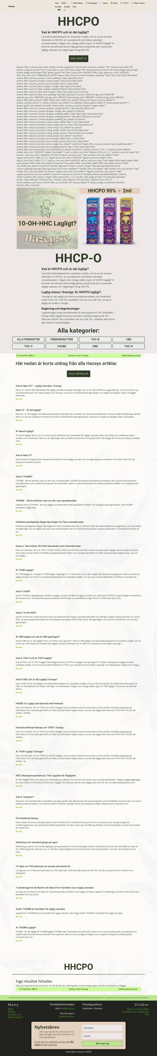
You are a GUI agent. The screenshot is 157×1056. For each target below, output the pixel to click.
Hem (57, 3)
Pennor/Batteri (62, 339)
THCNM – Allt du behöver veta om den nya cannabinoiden (46, 500)
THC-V (28, 346)
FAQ (74, 7)
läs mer (19, 399)
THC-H (129, 346)
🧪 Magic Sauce (138, 3)
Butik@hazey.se (67, 1016)
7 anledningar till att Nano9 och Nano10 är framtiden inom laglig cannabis (55, 887)
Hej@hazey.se (68, 1008)
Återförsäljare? (15, 1017)
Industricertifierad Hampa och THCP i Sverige (39, 727)
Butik (64, 3)
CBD (129, 339)
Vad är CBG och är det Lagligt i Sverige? (36, 679)
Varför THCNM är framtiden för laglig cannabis (40, 909)
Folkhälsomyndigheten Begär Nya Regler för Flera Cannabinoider (50, 522)
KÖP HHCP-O (78, 58)
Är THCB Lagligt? (25, 570)
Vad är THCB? (23, 591)
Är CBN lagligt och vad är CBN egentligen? (38, 636)
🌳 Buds (114, 3)
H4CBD (62, 346)
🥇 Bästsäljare (77, 3)
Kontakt (58, 7)
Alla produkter (28, 339)
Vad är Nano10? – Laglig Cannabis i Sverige (39, 385)
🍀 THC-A (124, 3)
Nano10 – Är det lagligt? (28, 410)
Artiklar (67, 7)
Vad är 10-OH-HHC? (26, 612)
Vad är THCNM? (24, 476)
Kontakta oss (14, 1014)
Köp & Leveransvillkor (138, 1009)
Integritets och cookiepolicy (135, 1011)
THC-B (95, 339)
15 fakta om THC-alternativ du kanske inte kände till (43, 866)
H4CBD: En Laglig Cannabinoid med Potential (39, 703)
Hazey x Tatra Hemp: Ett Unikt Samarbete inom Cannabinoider (48, 546)
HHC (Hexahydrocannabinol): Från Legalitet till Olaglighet (46, 775)
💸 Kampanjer (91, 3)
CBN (95, 346)
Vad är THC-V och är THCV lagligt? (34, 658)
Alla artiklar (78, 373)
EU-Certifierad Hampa (27, 818)
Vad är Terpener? (25, 797)
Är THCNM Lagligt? (26, 927)
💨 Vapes (104, 3)
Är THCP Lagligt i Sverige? (29, 751)
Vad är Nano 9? (24, 455)
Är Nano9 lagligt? (25, 431)
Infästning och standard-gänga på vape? (37, 842)
